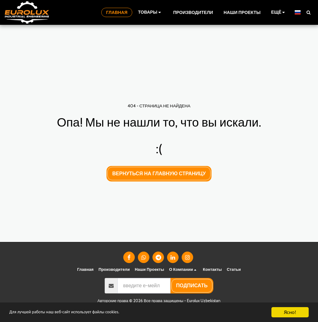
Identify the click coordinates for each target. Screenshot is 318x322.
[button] (308, 12)
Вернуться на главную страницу (159, 174)
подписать (191, 285)
